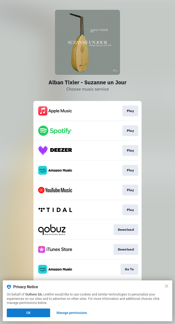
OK (28, 313)
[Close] (166, 286)
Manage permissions (72, 313)
